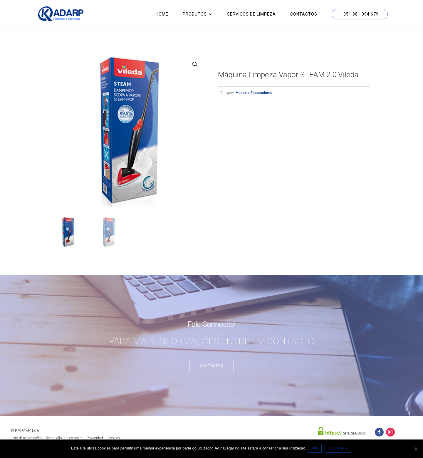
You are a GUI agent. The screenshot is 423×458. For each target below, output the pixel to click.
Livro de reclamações (26, 438)
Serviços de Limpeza (251, 14)
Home (162, 14)
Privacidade (95, 438)
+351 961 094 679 (360, 14)
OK (316, 449)
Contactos (303, 14)
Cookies (114, 438)
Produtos (195, 14)
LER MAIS (338, 449)
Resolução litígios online (64, 438)
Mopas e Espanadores (254, 93)
